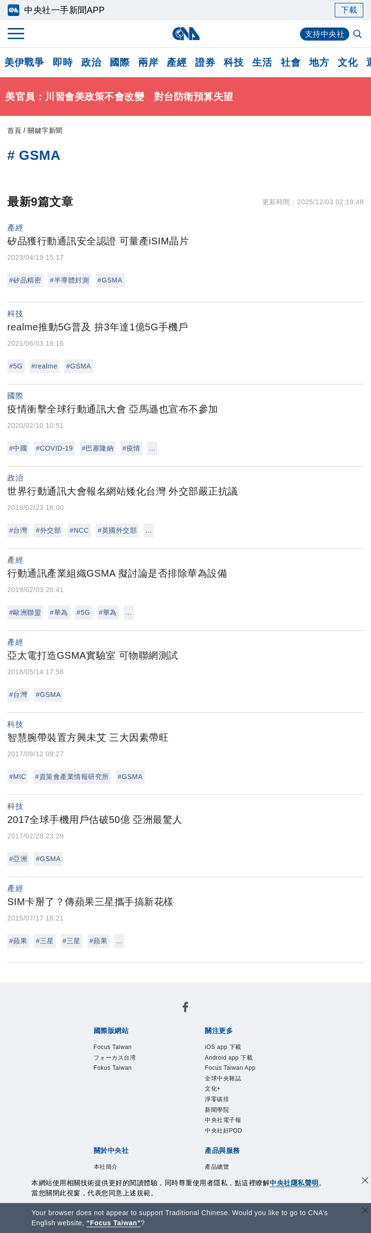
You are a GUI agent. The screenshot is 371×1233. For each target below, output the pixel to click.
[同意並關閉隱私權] (365, 1181)
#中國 (18, 448)
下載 (349, 10)
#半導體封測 (69, 280)
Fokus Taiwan (221, 1016)
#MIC (17, 776)
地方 (319, 62)
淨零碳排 (151, 1055)
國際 (119, 62)
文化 (347, 62)
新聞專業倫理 (262, 1094)
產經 (176, 62)
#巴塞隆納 (98, 448)
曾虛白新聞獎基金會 (114, 1172)
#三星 (45, 941)
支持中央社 (325, 34)
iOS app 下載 (101, 1042)
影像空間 (164, 1133)
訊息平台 (199, 1133)
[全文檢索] (358, 34)
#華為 (59, 612)
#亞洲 (18, 859)
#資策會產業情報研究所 (72, 776)
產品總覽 (92, 1133)
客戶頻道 (128, 1133)
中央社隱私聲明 (294, 1183)
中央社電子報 (231, 1055)
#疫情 (131, 448)
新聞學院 (187, 1055)
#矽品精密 (25, 280)
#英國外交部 (117, 530)
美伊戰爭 (24, 62)
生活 (262, 62)
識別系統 (128, 1094)
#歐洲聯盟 (25, 612)
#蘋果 (18, 941)
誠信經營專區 (101, 1107)
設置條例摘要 (208, 1094)
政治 (91, 62)
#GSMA (110, 280)
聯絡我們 (190, 1107)
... (152, 448)
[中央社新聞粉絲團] (77, 990)
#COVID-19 (54, 448)
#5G (16, 366)
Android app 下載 (163, 1042)
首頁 (14, 130)
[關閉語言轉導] (365, 1211)
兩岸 (148, 62)
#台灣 (18, 530)
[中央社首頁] (185, 33)
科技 (233, 62)
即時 (62, 62)
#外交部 (48, 530)
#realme (44, 366)
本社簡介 (92, 1094)
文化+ (121, 1055)
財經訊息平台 (244, 1133)
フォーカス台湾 (161, 1016)
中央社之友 (105, 1146)
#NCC (79, 530)
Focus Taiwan (102, 1016)
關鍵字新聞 (45, 130)
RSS (137, 1146)
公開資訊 (164, 1094)
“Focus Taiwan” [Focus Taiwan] (113, 1223)
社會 (290, 62)
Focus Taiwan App (235, 1042)
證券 (205, 62)
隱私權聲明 (150, 1107)
